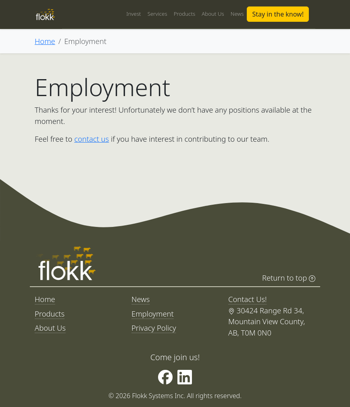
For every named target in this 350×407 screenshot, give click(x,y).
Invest (133, 13)
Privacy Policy (153, 328)
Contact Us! (247, 299)
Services (157, 13)
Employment (152, 313)
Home (45, 41)
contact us (91, 139)
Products (185, 13)
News (237, 13)
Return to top (288, 278)
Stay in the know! (278, 14)
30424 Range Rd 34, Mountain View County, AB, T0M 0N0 (266, 321)
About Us (213, 13)
